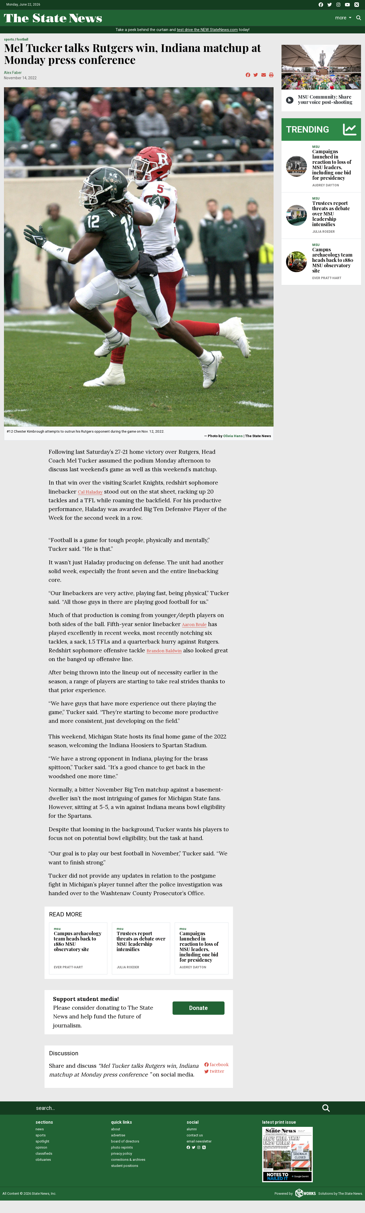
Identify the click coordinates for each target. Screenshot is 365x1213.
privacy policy (121, 1166)
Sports (155, 17)
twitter (210, 1078)
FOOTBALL (22, 43)
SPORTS (9, 43)
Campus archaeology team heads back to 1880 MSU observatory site (77, 945)
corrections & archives (128, 1172)
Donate (344, 17)
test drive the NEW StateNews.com (207, 33)
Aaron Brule (198, 627)
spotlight (42, 1154)
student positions (124, 1178)
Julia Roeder (128, 971)
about (115, 1142)
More (319, 17)
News (114, 17)
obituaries (43, 1172)
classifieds (44, 1166)
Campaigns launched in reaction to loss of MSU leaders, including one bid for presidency (198, 950)
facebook (212, 1069)
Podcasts (256, 17)
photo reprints (122, 1160)
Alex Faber (13, 76)
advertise (118, 1148)
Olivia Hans (233, 439)
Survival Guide (187, 17)
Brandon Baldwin (169, 654)
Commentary (222, 17)
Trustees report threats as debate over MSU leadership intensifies (141, 945)
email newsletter (199, 1154)
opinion (41, 1160)
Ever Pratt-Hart (68, 971)
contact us (195, 1148)
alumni (192, 1142)
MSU (57, 932)
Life (134, 17)
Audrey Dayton (192, 971)
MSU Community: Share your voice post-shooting (325, 103)
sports (41, 1148)
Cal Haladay (93, 495)
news (40, 1142)
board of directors (125, 1154)
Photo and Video (290, 17)
